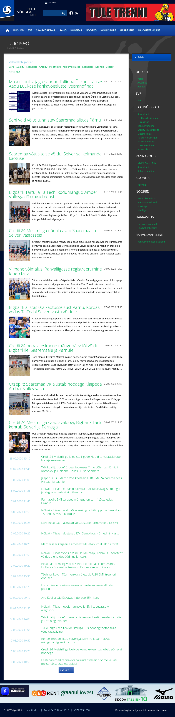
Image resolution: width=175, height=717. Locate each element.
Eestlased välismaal (148, 118)
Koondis (76, 30)
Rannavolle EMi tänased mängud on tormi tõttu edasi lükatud (77, 501)
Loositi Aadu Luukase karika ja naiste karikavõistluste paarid (77, 587)
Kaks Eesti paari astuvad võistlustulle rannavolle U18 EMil (80, 523)
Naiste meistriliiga (147, 137)
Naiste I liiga (144, 149)
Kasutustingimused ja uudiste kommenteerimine (141, 710)
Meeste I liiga (145, 133)
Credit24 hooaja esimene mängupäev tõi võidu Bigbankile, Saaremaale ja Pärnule (53, 348)
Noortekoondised (147, 198)
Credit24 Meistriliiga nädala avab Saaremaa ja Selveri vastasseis (52, 233)
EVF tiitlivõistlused (147, 202)
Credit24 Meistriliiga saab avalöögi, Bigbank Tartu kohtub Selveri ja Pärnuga (56, 424)
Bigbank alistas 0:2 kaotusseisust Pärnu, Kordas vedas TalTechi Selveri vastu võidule (54, 309)
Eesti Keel (53, 2)
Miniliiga (142, 210)
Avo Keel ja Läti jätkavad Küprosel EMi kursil (71, 597)
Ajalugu (20, 66)
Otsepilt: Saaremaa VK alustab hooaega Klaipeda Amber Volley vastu (55, 386)
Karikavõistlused (71, 66)
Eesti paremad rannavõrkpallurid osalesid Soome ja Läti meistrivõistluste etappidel (79, 662)
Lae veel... (66, 670)
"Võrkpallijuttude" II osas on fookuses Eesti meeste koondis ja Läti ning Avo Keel (81, 619)
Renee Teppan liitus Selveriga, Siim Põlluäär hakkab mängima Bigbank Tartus (76, 640)
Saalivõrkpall (46, 30)
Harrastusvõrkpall (147, 224)
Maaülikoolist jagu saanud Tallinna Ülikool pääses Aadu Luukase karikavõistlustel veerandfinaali (56, 84)
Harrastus (127, 30)
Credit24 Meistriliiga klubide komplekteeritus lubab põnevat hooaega (81, 651)
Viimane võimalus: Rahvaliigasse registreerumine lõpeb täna (55, 271)
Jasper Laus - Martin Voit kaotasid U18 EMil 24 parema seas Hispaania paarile (81, 480)
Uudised (18, 30)
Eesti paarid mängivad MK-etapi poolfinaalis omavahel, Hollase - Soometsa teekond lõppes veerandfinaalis (78, 565)
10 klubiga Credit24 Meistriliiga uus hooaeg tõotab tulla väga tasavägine (78, 629)
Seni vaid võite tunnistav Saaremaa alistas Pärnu (55, 120)
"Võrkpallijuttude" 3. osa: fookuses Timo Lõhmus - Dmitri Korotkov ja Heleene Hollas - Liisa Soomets (79, 469)
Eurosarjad (143, 121)
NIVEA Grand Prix (147, 163)
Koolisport (108, 30)
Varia (11, 66)
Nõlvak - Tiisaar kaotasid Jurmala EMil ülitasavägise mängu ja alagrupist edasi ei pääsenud (80, 490)
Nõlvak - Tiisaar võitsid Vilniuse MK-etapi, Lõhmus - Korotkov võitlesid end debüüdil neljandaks (82, 555)
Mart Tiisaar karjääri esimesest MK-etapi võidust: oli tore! (80, 544)
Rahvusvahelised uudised (151, 241)
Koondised (32, 66)
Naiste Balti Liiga (146, 141)
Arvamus (142, 82)
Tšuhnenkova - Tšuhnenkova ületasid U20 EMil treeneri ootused (78, 576)
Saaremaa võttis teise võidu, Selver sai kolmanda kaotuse (55, 156)
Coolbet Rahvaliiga (147, 227)
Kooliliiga (142, 206)
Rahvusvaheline (149, 30)
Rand (62, 30)
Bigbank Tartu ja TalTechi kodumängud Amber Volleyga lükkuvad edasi (53, 194)
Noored (91, 30)
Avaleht (10, 48)
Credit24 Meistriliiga (50, 66)
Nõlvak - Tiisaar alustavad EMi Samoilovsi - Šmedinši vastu (80, 533)
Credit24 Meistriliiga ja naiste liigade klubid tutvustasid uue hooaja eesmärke (81, 458)
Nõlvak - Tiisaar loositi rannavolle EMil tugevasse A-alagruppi (75, 608)
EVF (30, 30)
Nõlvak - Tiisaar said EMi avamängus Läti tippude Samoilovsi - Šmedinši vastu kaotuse (81, 512)
